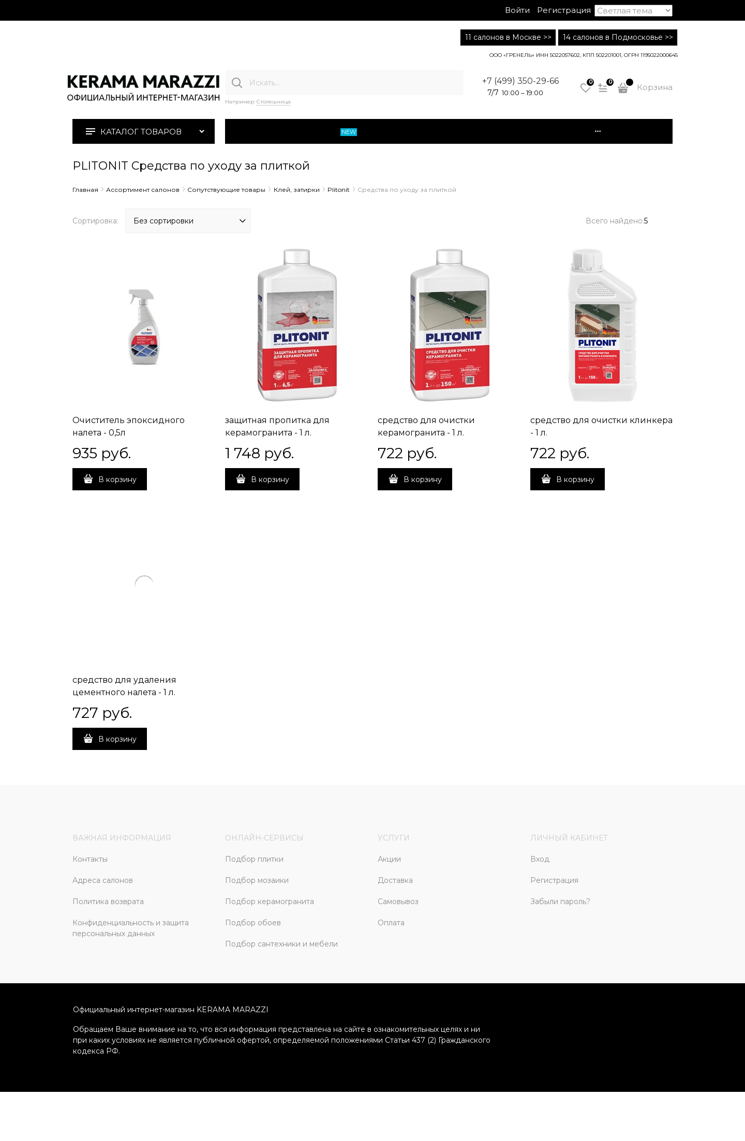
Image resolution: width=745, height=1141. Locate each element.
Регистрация (564, 10)
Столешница (274, 101)
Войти (517, 10)
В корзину (117, 479)
